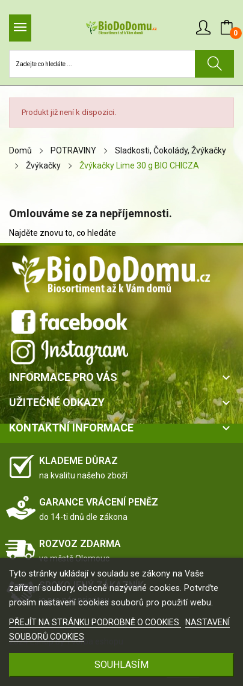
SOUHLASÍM (121, 664)
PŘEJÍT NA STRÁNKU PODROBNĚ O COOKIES (95, 622)
